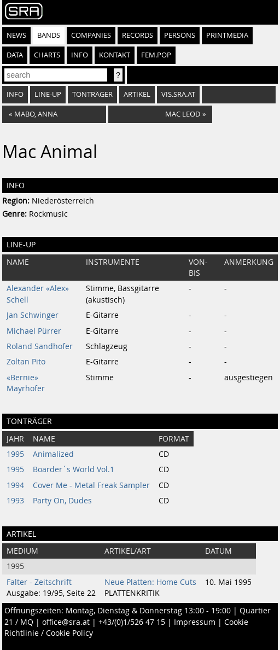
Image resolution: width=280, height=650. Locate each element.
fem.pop (156, 55)
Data (15, 55)
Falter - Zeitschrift (39, 582)
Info (79, 55)
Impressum (194, 622)
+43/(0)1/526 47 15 (131, 622)
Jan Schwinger (33, 315)
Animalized (53, 454)
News (16, 35)
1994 (15, 485)
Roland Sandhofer (40, 346)
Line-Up (47, 94)
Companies (91, 35)
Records (137, 35)
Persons (179, 35)
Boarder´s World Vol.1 (73, 469)
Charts (47, 55)
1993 (15, 501)
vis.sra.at (178, 94)
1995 (15, 454)
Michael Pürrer (34, 331)
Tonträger (92, 94)
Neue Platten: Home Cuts (150, 582)
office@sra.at (66, 622)
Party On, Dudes (62, 501)
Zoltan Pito (26, 362)
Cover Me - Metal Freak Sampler (91, 485)
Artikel (137, 94)
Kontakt (114, 55)
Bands (48, 35)
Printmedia (227, 35)
